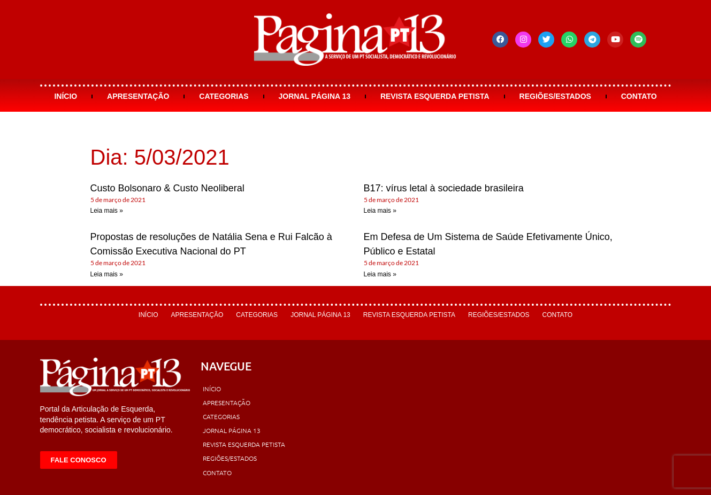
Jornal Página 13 (314, 96)
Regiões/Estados (555, 96)
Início (65, 96)
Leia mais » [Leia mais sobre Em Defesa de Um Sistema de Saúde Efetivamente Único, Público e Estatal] (380, 274)
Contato (639, 96)
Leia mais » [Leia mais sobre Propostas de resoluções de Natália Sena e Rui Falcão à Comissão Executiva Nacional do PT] (106, 274)
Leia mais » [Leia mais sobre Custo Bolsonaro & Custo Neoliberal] (106, 210)
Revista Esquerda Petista (435, 96)
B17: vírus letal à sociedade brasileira (444, 188)
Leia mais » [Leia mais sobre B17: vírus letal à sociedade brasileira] (380, 210)
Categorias (223, 96)
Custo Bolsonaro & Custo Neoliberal (167, 188)
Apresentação (138, 96)
